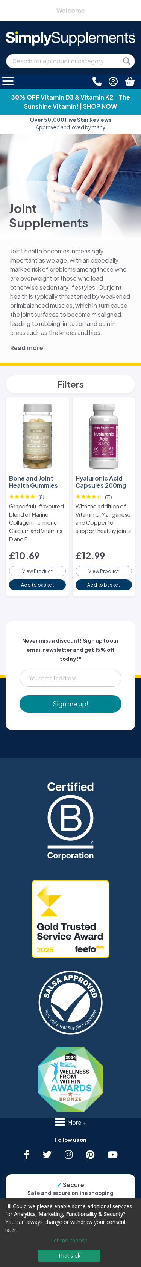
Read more (26, 348)
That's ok (69, 1255)
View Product (37, 571)
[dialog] (70, 1232)
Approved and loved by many (70, 124)
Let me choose (69, 1240)
